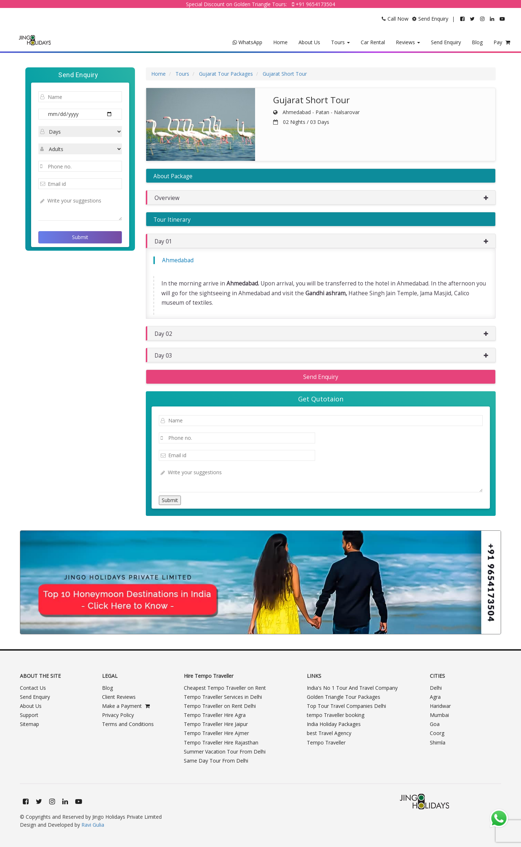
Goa (435, 724)
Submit (80, 237)
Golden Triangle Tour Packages (343, 696)
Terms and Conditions (128, 724)
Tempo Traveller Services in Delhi (223, 696)
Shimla (437, 742)
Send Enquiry (446, 42)
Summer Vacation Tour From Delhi (225, 751)
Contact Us (33, 687)
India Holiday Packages (334, 724)
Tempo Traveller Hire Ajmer (216, 733)
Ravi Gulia (92, 824)
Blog (477, 42)
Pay (502, 42)
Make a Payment (126, 705)
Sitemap (29, 724)
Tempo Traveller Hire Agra (215, 715)
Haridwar (440, 705)
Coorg (437, 733)
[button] (321, 197)
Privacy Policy (118, 715)
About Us (309, 42)
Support (29, 715)
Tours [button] (340, 42)
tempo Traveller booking (335, 715)
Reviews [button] (408, 42)
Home (280, 42)
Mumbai (439, 715)
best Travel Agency (329, 733)
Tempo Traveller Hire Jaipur (216, 724)
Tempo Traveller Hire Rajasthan (221, 742)
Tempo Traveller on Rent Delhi (220, 705)
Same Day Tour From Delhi (216, 760)
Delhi (436, 687)
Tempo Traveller (326, 742)
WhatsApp (247, 42)
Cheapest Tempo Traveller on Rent (225, 687)
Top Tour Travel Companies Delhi (346, 705)
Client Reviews (119, 696)
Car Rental (373, 42)
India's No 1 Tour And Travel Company (352, 687)
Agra (435, 696)
